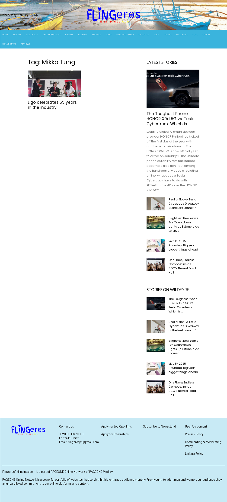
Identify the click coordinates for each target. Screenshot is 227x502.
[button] (219, 15)
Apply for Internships (114, 434)
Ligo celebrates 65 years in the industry (52, 105)
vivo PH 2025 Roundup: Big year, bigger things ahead (183, 245)
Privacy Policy (194, 434)
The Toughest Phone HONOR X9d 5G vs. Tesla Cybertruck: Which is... (171, 119)
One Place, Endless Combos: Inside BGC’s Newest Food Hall (182, 266)
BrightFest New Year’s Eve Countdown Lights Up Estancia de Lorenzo (184, 224)
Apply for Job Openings (116, 426)
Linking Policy (194, 453)
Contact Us (66, 426)
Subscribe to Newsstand (159, 426)
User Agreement (196, 426)
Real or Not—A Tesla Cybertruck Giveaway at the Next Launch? (184, 203)
